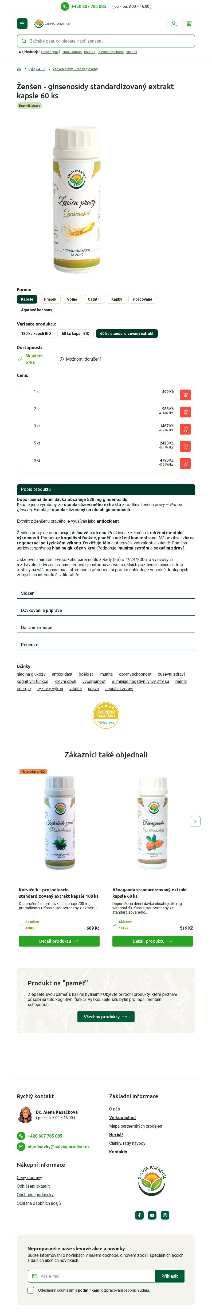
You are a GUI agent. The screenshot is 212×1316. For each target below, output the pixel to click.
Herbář (116, 1134)
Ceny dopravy (29, 1177)
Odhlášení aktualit (33, 1186)
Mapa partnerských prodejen (135, 1126)
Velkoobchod (122, 1117)
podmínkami (89, 1290)
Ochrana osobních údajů (39, 1203)
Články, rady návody (127, 1143)
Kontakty (118, 1151)
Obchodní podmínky (35, 1194)
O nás (114, 1109)
